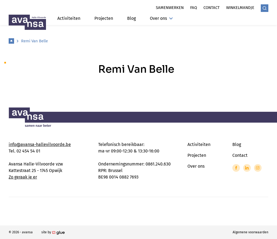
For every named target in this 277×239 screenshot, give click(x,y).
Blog (131, 18)
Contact (211, 7)
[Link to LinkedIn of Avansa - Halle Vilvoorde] (247, 168)
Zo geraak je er (23, 177)
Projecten (103, 18)
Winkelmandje (240, 7)
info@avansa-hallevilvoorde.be (40, 144)
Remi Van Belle (34, 41)
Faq (193, 7)
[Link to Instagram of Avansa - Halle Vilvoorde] (258, 168)
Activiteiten (68, 18)
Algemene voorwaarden (250, 232)
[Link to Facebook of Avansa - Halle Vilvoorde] (236, 168)
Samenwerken (170, 7)
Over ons (161, 18)
